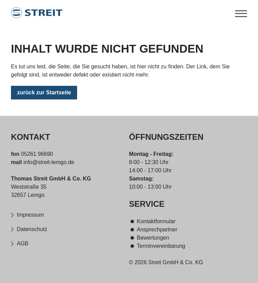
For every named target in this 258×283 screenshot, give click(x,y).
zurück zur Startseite (44, 93)
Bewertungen (153, 238)
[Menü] (241, 12)
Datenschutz (32, 229)
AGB (22, 243)
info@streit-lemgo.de (48, 162)
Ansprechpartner (157, 229)
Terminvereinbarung (161, 246)
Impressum (30, 215)
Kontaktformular (156, 221)
